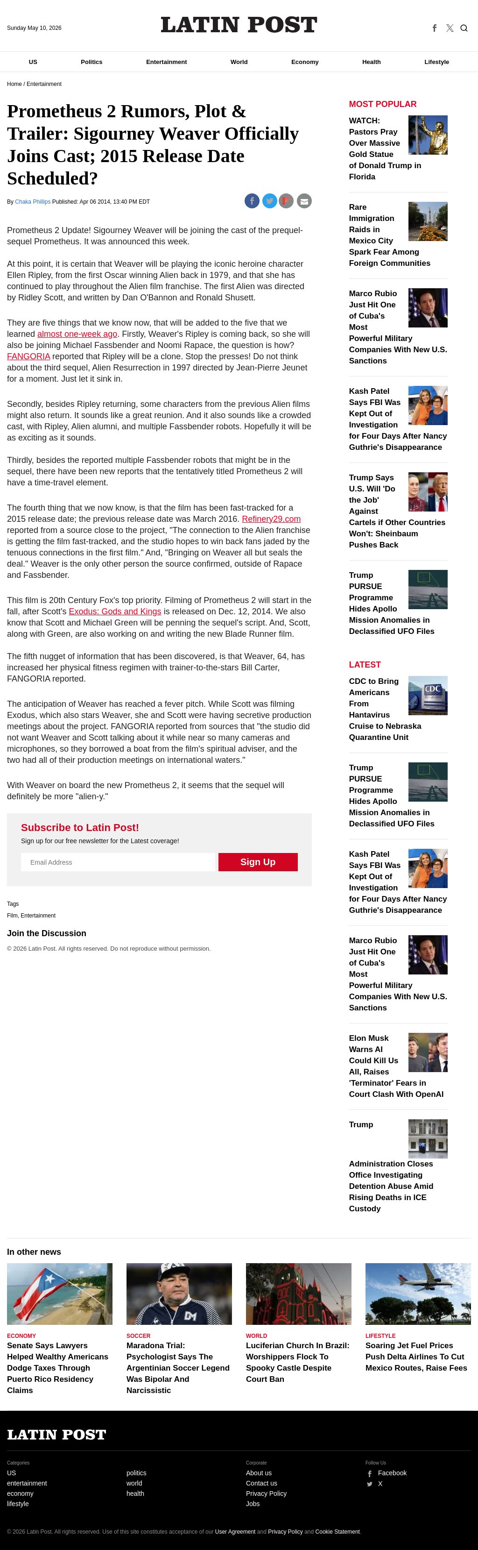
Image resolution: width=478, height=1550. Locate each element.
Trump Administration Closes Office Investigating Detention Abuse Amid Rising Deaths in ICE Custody (391, 1166)
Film (12, 915)
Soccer (138, 1336)
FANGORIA (28, 356)
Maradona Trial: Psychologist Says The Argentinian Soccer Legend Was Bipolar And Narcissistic (178, 1368)
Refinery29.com (271, 519)
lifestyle (18, 1503)
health (135, 1493)
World (239, 61)
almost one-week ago (77, 334)
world (134, 1483)
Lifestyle (437, 61)
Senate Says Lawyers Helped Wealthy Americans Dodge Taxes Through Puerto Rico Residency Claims (57, 1368)
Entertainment (166, 61)
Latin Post (239, 24)
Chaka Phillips (33, 202)
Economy (305, 61)
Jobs (253, 1503)
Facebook (392, 1473)
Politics (91, 61)
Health (371, 61)
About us (259, 1473)
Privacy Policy (266, 1493)
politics (137, 1473)
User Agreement (235, 1532)
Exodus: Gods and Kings (115, 611)
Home (14, 84)
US (33, 61)
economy (20, 1493)
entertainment (27, 1483)
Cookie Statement (338, 1532)
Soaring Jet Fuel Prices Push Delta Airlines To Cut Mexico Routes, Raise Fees (416, 1356)
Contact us (261, 1483)
